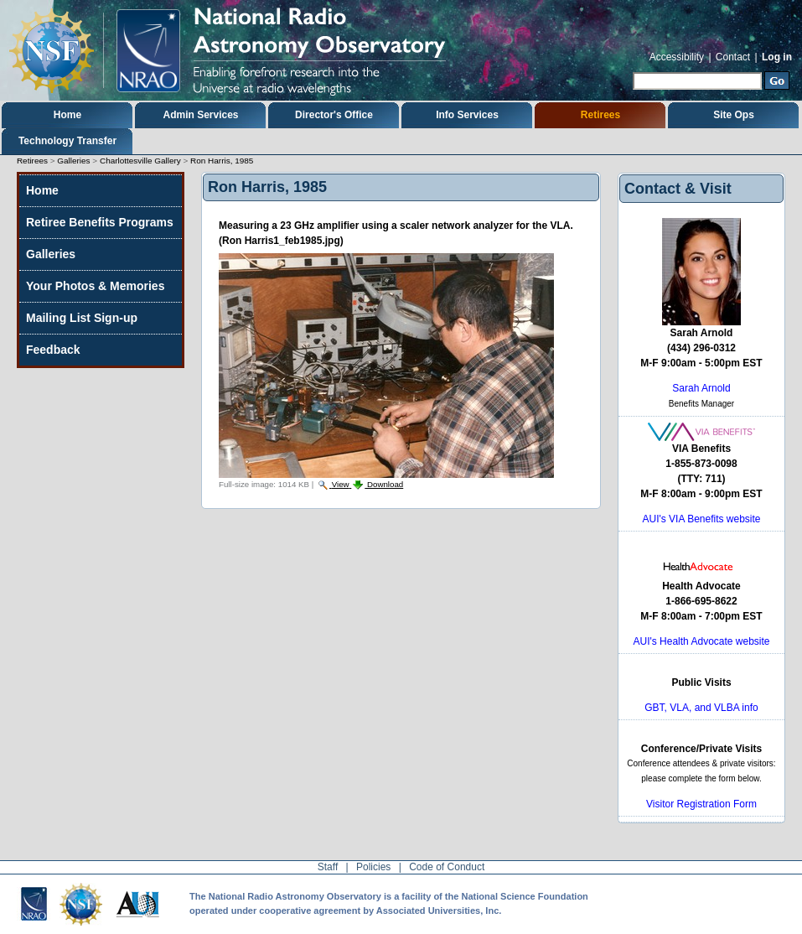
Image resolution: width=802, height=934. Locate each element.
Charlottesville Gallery (140, 160)
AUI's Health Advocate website (701, 641)
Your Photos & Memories (95, 286)
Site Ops (733, 115)
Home (67, 115)
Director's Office (334, 115)
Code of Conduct (446, 867)
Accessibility (676, 57)
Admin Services (200, 115)
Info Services (467, 115)
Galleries (73, 160)
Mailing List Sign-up (81, 317)
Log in (777, 57)
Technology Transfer (67, 141)
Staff (328, 867)
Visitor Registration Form (701, 804)
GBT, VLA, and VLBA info (701, 707)
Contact (733, 57)
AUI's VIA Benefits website (701, 519)
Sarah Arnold (701, 388)
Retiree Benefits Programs (99, 222)
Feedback (53, 349)
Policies (373, 867)
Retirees (600, 115)
